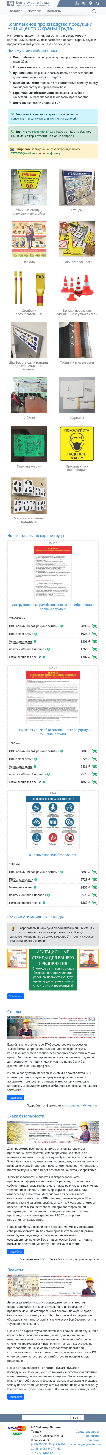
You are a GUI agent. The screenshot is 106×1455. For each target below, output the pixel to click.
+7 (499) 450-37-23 (40, 132)
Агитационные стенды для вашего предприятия (53, 957)
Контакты (54, 11)
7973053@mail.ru (23, 153)
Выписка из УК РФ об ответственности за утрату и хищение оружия (53, 732)
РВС (42, 1259)
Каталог (16, 11)
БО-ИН (52, 543)
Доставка (35, 11)
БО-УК (53, 668)
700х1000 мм (17, 618)
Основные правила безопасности (53, 855)
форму (55, 153)
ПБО (53, 793)
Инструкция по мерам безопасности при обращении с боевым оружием (53, 607)
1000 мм (14, 743)
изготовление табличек (78, 1105)
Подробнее (15, 996)
